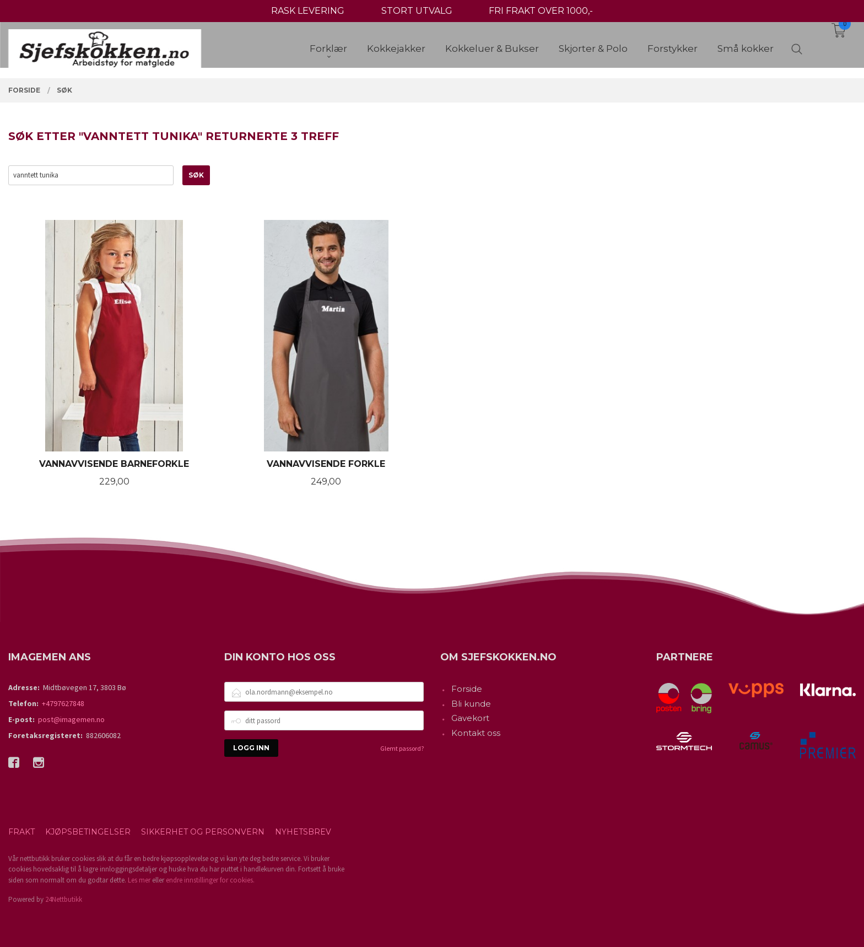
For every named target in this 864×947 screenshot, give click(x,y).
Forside (466, 689)
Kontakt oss (475, 733)
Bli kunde (471, 703)
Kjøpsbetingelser (88, 832)
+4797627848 (63, 703)
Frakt (21, 832)
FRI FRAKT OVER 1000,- (541, 11)
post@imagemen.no (71, 719)
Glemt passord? (402, 748)
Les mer (139, 880)
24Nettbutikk (63, 899)
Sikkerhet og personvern (202, 832)
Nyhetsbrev (303, 832)
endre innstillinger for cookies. (210, 880)
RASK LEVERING (307, 11)
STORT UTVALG (416, 11)
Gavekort (470, 718)
